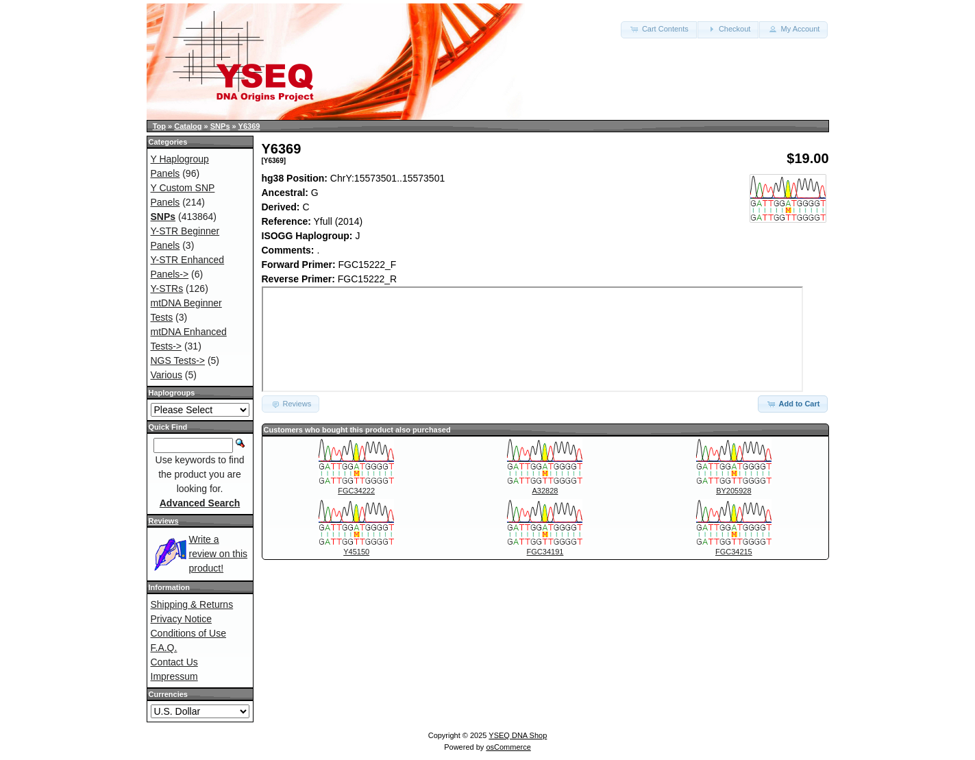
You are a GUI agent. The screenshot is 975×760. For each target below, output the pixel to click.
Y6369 (249, 126)
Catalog (187, 126)
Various (166, 374)
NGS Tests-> (178, 360)
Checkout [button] (728, 28)
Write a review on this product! (218, 554)
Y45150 (356, 552)
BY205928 (733, 491)
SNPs (220, 126)
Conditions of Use (189, 633)
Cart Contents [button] (659, 28)
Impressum (174, 676)
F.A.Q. (164, 647)
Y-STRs (167, 288)
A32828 (545, 491)
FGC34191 (545, 552)
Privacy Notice (181, 618)
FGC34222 (356, 491)
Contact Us (174, 662)
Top (159, 126)
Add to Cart (793, 403)
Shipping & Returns (192, 604)
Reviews (164, 521)
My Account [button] (793, 28)
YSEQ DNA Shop (518, 735)
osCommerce (508, 747)
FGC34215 (733, 552)
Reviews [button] (291, 403)
